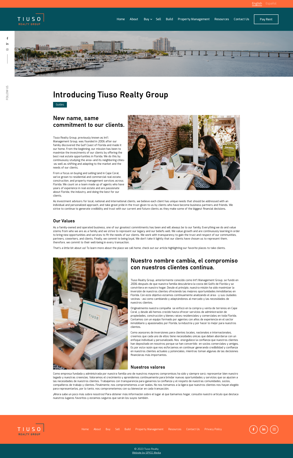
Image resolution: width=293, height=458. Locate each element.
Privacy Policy (213, 429)
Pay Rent (266, 19)
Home (121, 19)
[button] (146, 19)
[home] (31, 19)
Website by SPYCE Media (146, 452)
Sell (158, 19)
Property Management (194, 19)
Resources (222, 19)
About (134, 19)
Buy (108, 429)
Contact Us (241, 19)
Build (169, 19)
